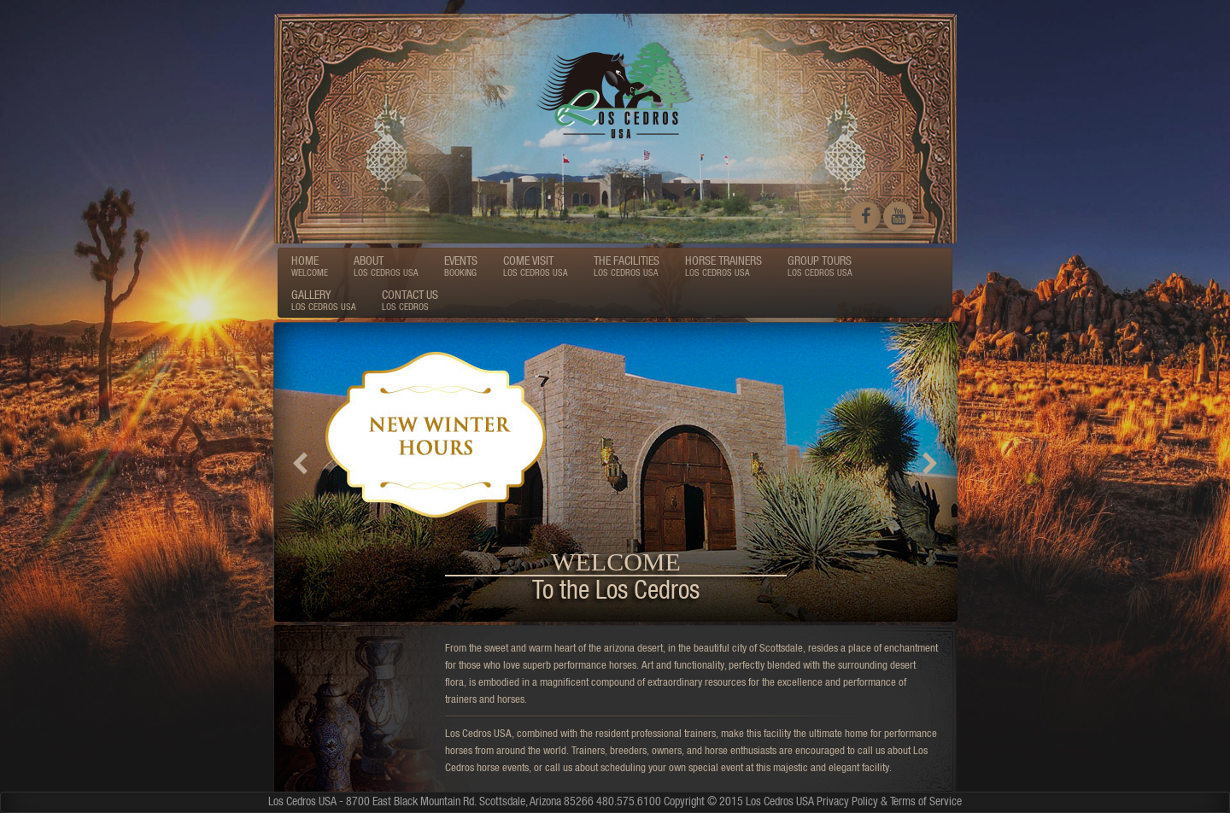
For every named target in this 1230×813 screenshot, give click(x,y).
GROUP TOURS (820, 265)
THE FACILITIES (626, 265)
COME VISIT (535, 265)
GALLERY (323, 300)
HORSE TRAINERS (723, 265)
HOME (309, 265)
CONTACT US (410, 300)
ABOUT (386, 265)
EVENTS (460, 265)
